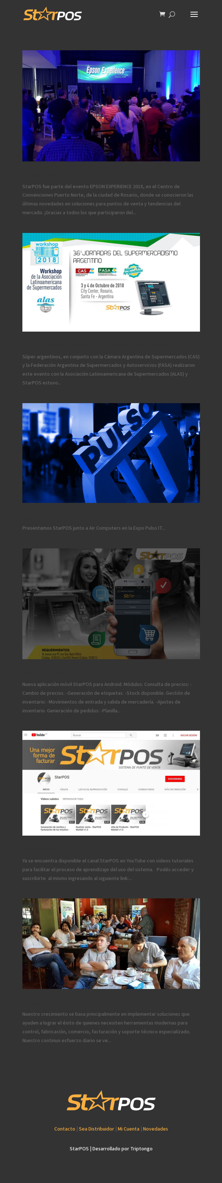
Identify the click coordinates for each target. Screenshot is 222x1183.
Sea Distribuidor (96, 1129)
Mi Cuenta (128, 1129)
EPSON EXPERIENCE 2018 (58, 175)
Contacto (64, 1129)
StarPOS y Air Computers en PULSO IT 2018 (82, 517)
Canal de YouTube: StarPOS (60, 849)
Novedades (155, 1129)
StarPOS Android (45, 673)
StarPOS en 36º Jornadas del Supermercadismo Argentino (102, 345)
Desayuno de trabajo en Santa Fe (69, 1003)
